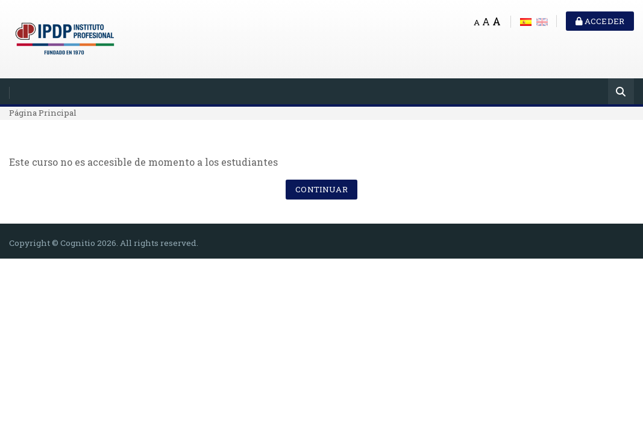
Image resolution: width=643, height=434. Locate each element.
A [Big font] (496, 21)
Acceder (600, 21)
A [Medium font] (486, 21)
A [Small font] (477, 22)
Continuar (321, 189)
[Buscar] (621, 92)
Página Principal (43, 112)
